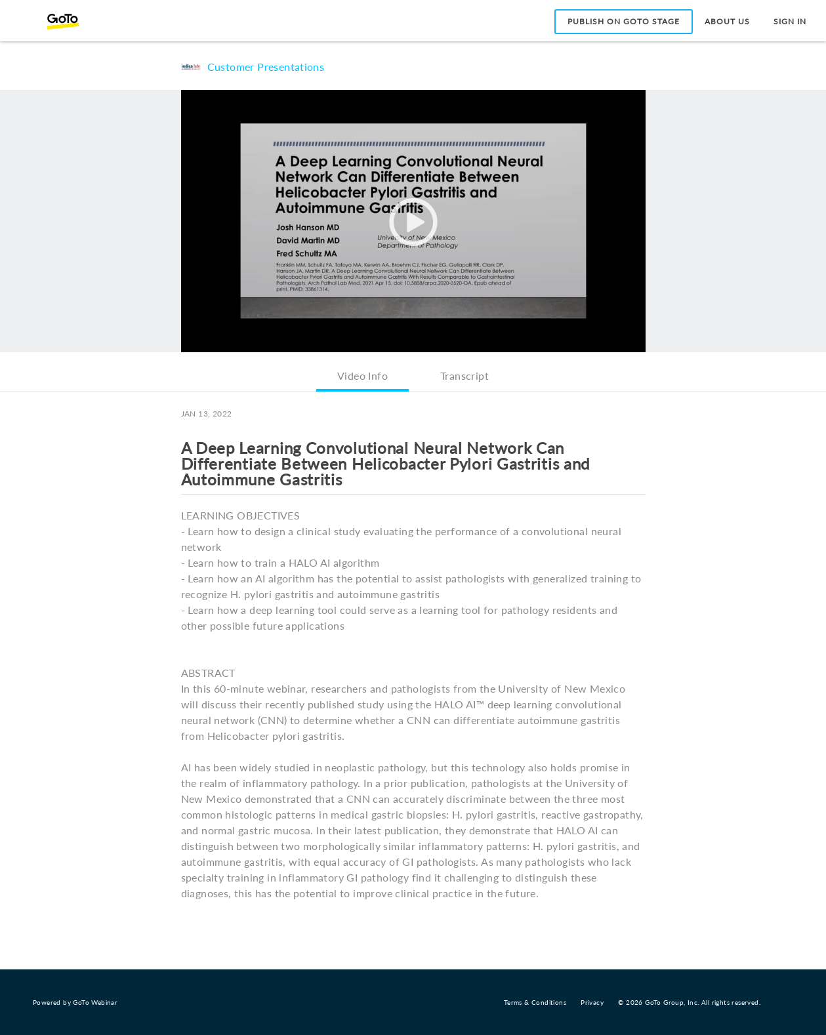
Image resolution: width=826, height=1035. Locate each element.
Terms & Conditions (535, 1002)
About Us (727, 21)
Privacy (592, 1002)
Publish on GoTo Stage (624, 21)
